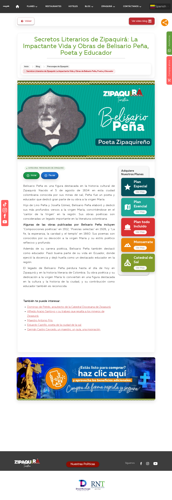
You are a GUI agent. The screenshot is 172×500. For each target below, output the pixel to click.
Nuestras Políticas (83, 464)
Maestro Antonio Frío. (40, 320)
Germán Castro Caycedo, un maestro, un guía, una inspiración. (64, 329)
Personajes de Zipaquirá (59, 67)
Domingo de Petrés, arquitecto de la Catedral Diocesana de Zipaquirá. (69, 307)
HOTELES (73, 6)
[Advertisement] (86, 426)
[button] (164, 22)
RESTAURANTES (53, 6)
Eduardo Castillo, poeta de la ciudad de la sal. (54, 325)
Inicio (27, 67)
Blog (39, 67)
